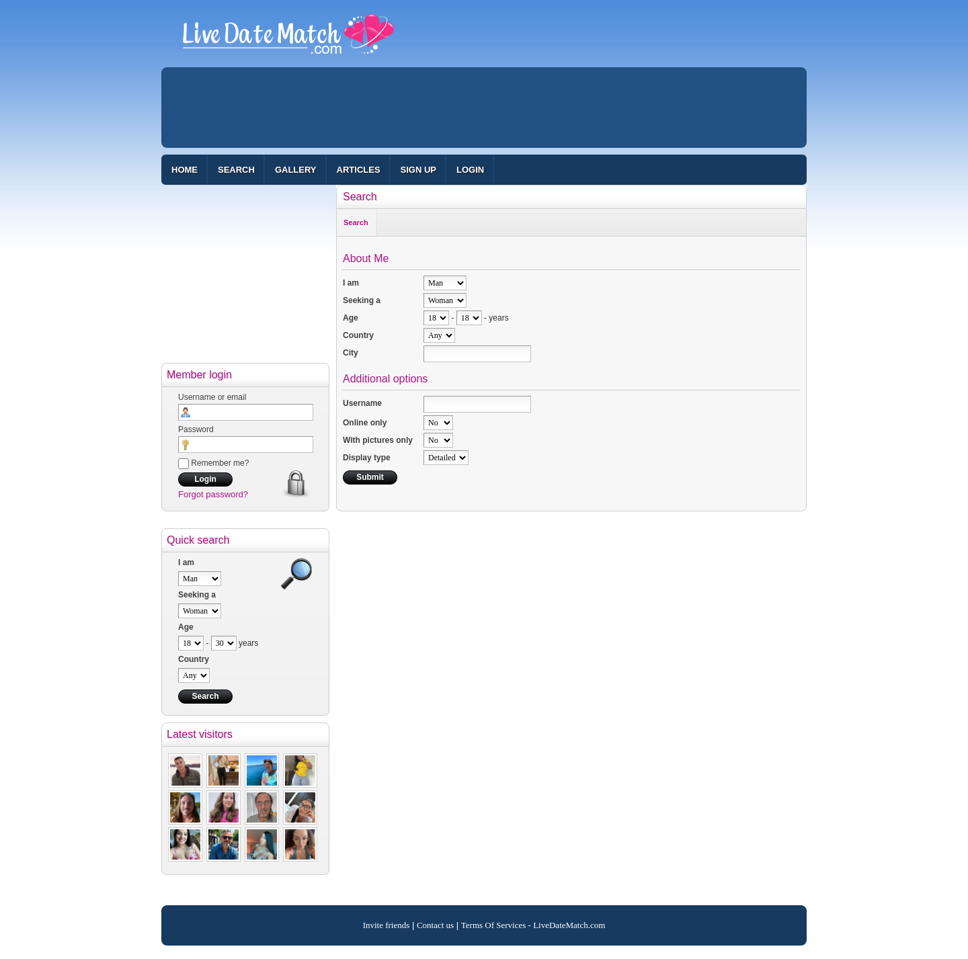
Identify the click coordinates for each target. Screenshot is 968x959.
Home (184, 170)
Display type (367, 457)
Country (193, 659)
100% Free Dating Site (288, 39)
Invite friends (386, 925)
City (350, 353)
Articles (358, 170)
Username (362, 403)
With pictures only (378, 440)
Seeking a (197, 594)
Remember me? (213, 463)
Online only (365, 422)
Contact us (435, 925)
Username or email (212, 397)
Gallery (296, 170)
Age (186, 627)
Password (196, 429)
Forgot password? (213, 494)
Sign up (418, 170)
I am (186, 562)
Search (236, 170)
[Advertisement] (484, 107)
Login (470, 170)
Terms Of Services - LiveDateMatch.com (533, 925)
